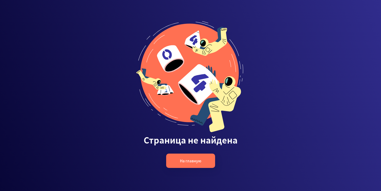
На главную (190, 160)
